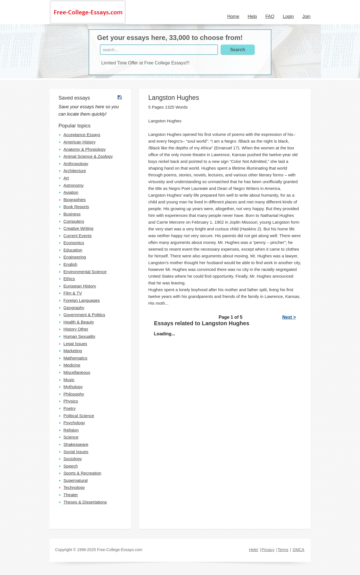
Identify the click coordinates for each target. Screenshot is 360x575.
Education (73, 250)
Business (72, 214)
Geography (74, 307)
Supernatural (76, 480)
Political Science (79, 415)
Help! (253, 549)
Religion (71, 430)
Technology (74, 487)
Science (71, 437)
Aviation (71, 192)
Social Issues (76, 451)
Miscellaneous (77, 372)
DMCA (298, 549)
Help (252, 16)
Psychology (74, 422)
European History (80, 286)
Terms (283, 549)
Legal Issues (75, 343)
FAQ (269, 16)
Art (66, 178)
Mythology (73, 386)
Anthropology (76, 163)
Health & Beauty (79, 322)
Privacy (268, 549)
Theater (71, 494)
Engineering (75, 257)
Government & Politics (84, 314)
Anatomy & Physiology (85, 149)
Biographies (75, 199)
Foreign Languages (82, 300)
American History (80, 142)
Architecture (75, 170)
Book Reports (76, 206)
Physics (71, 401)
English (70, 264)
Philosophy (74, 394)
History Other (76, 329)
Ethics (69, 278)
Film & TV (73, 293)
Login (288, 16)
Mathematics (75, 358)
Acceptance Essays (82, 134)
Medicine (72, 365)
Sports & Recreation (82, 473)
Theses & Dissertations (85, 502)
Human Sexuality (79, 336)
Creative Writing (78, 228)
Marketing (73, 350)
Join (306, 16)
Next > (289, 317)
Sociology (73, 458)
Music (69, 379)
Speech (71, 466)
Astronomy (74, 185)
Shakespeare (76, 444)
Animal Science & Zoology (88, 156)
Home (233, 16)
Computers (74, 221)
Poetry (70, 408)
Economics (74, 242)
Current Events (78, 235)
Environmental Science (85, 271)
